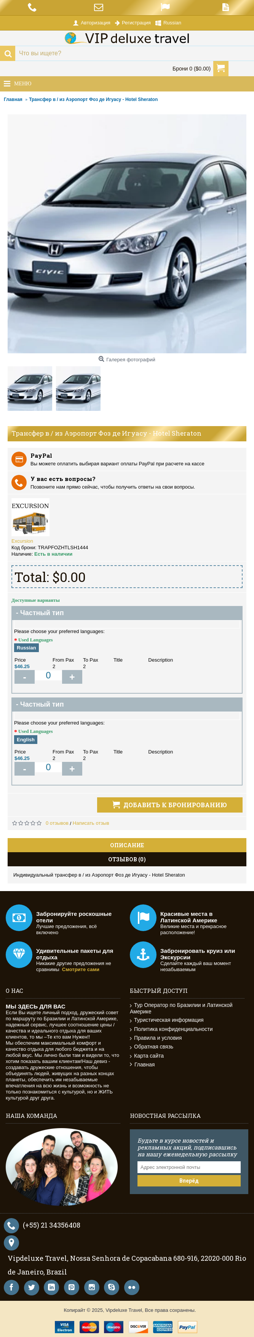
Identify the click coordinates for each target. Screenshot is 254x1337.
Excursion (22, 541)
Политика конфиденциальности (171, 1029)
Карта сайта (147, 1056)
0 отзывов (57, 823)
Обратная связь (151, 1047)
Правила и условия (156, 1038)
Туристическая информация (167, 1020)
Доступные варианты (35, 600)
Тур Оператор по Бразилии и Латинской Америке (181, 1008)
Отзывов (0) (127, 859)
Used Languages (35, 640)
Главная (142, 1064)
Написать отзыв (91, 823)
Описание (127, 845)
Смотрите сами (80, 969)
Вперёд (189, 1181)
